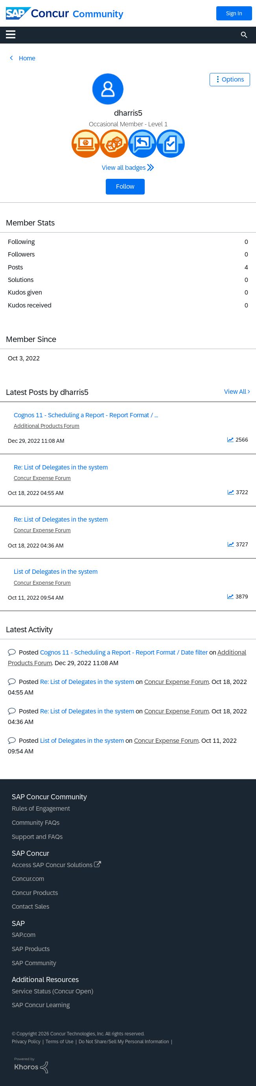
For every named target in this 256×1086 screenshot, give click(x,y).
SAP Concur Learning (41, 1005)
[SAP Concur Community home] (37, 13)
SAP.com (23, 934)
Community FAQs (35, 822)
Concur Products (35, 893)
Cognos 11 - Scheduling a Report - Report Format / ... (86, 415)
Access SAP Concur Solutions (56, 865)
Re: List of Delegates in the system (61, 467)
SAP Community (34, 963)
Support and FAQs (37, 836)
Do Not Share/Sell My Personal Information (124, 1041)
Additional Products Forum (46, 426)
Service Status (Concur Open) (52, 991)
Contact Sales (30, 906)
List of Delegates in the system (56, 571)
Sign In (234, 13)
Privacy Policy (26, 1041)
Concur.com (28, 878)
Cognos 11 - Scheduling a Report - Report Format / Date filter (124, 652)
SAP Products (31, 949)
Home (27, 58)
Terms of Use (60, 1041)
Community (98, 14)
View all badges (123, 167)
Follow (125, 186)
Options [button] (233, 79)
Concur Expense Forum (42, 478)
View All (235, 391)
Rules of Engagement (41, 808)
